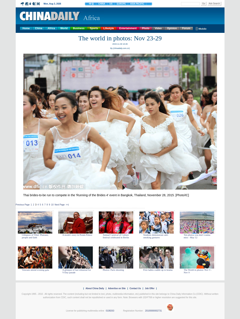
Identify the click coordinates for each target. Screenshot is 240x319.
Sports (94, 28)
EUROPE (121, 4)
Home (26, 28)
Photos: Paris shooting (113, 270)
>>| (67, 205)
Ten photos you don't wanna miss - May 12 (197, 236)
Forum (186, 28)
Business (78, 28)
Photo (145, 28)
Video (158, 28)
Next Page (60, 205)
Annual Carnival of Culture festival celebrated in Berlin (116, 236)
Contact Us (135, 288)
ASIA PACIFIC (137, 4)
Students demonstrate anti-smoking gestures (156, 236)
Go (203, 3)
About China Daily (94, 288)
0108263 (110, 311)
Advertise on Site (117, 288)
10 (52, 205)
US (111, 4)
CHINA (101, 4)
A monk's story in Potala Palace (77, 235)
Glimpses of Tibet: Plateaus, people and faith (35, 236)
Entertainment (128, 28)
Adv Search (214, 3)
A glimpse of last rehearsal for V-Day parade (76, 271)
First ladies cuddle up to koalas (158, 270)
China (38, 28)
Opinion (172, 28)
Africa (51, 28)
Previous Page (23, 205)
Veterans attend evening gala (35, 270)
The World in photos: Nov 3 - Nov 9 (198, 271)
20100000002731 (153, 311)
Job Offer (149, 288)
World (64, 28)
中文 (91, 3)
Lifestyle (108, 28)
